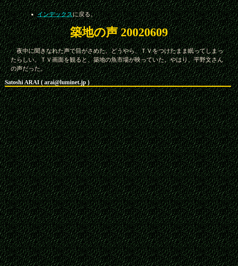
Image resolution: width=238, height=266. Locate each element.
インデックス (55, 14)
